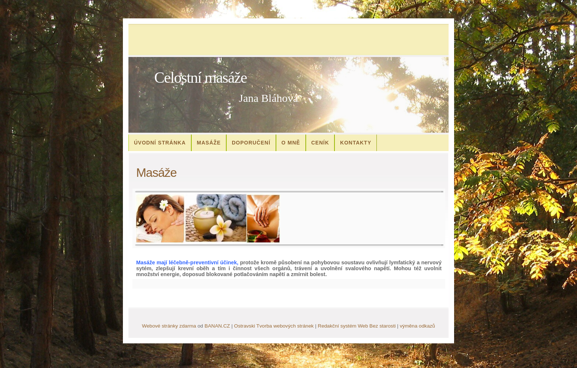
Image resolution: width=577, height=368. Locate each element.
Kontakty (355, 143)
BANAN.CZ (217, 326)
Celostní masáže (200, 77)
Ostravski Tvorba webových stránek (274, 326)
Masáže (209, 143)
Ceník (320, 143)
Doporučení (251, 143)
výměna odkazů (417, 326)
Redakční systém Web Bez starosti (357, 326)
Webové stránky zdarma (169, 326)
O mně (291, 143)
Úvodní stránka (160, 143)
